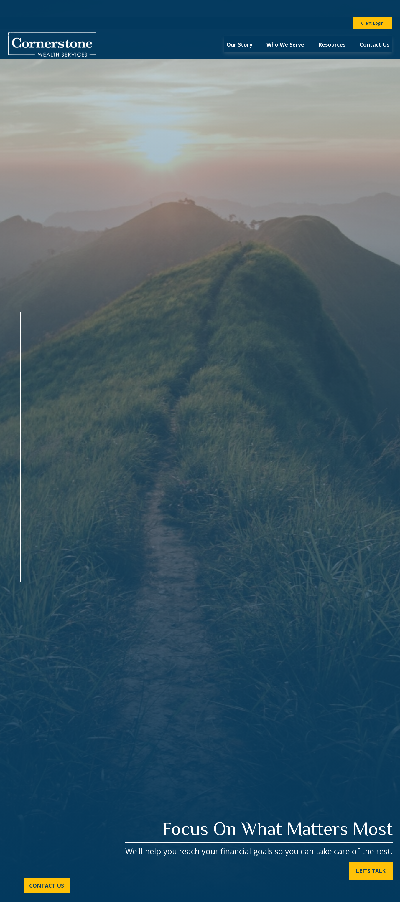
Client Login (372, 6)
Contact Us (46, 885)
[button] (239, 26)
